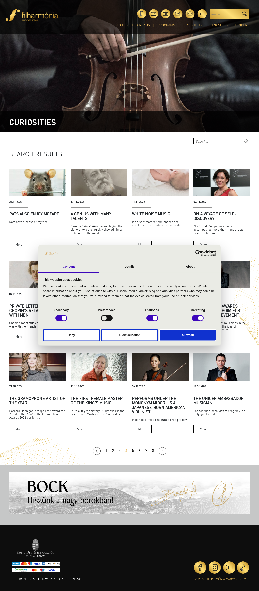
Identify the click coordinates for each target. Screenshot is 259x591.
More (18, 244)
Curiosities (218, 25)
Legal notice (77, 579)
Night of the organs (132, 25)
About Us (194, 25)
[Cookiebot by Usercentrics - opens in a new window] (198, 253)
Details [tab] (129, 266)
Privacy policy (51, 579)
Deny (71, 335)
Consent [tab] (69, 266)
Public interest (24, 579)
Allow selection (129, 335)
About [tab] (190, 266)
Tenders (242, 25)
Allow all (188, 335)
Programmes (168, 25)
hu (202, 14)
